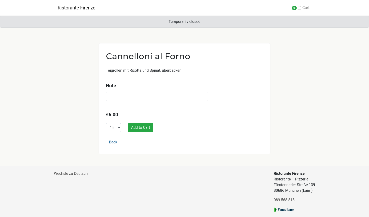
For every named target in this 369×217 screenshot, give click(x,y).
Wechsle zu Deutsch (71, 173)
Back (113, 142)
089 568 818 (284, 200)
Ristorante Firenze (76, 8)
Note (111, 85)
